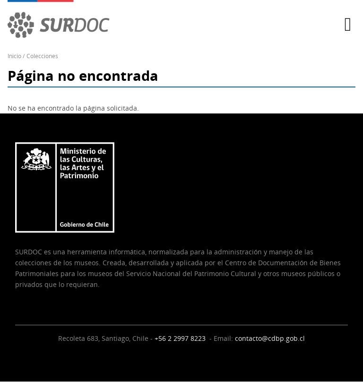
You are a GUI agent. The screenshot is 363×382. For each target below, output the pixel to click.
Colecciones (42, 56)
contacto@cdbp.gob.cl (270, 338)
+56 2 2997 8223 (181, 338)
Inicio (14, 56)
